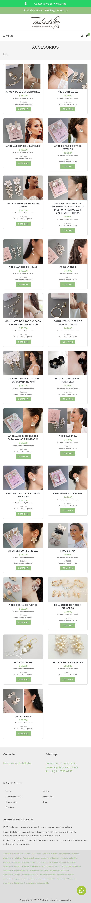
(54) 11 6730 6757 (58, 771)
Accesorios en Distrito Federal (14, 883)
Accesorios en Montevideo (66, 879)
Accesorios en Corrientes (50, 858)
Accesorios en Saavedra (11, 875)
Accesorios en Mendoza (49, 862)
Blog (44, 801)
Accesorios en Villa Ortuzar (59, 870)
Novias (45, 791)
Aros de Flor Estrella (23, 551)
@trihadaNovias (17, 763)
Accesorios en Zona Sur (11, 862)
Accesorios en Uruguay (11, 879)
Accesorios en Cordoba (69, 858)
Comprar (23, 109)
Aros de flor (23, 716)
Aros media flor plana (68, 493)
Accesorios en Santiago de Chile (37, 883)
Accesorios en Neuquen (31, 858)
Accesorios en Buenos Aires (13, 854)
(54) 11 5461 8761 (60, 763)
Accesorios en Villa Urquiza (39, 870)
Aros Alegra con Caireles (23, 146)
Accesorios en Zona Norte (51, 866)
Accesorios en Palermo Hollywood (15, 870)
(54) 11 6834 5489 (61, 767)
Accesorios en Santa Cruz (12, 858)
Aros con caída (68, 92)
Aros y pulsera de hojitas (23, 92)
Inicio (5, 54)
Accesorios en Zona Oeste (71, 866)
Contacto (10, 807)
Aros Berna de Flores (23, 605)
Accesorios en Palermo (33, 854)
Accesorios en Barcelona (65, 875)
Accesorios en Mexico (29, 879)
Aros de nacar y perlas (68, 662)
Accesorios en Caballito (67, 862)
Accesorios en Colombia (47, 879)
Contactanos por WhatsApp (45, 3)
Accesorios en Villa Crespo (31, 866)
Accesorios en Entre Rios (30, 862)
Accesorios (47, 796)
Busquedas (11, 801)
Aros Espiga (68, 551)
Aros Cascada (68, 436)
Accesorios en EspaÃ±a (30, 875)
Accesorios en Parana (49, 854)
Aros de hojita (23, 662)
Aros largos (68, 267)
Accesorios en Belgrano (11, 866)
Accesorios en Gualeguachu (69, 854)
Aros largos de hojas (23, 267)
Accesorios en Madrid (47, 875)
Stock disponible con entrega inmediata (45, 10)
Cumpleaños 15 (14, 796)
